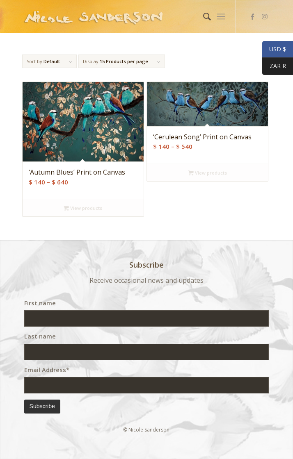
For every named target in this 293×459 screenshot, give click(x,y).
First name (40, 303)
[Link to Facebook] (252, 16)
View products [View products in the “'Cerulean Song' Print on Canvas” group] (207, 173)
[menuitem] (203, 16)
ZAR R (274, 67)
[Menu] (221, 16)
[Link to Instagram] (265, 16)
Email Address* (46, 370)
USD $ (274, 49)
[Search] (203, 16)
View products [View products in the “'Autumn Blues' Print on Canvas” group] (83, 208)
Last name (40, 336)
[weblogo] (122, 16)
